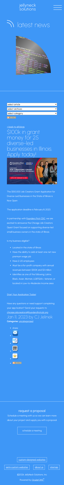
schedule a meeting (32, 430)
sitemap (54, 467)
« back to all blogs (16, 126)
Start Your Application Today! (21, 294)
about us (39, 467)
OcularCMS (38, 480)
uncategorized (26, 321)
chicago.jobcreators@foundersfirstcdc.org (27, 312)
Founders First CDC (35, 218)
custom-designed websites (32, 459)
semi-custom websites (17, 467)
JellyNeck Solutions (27, 6)
